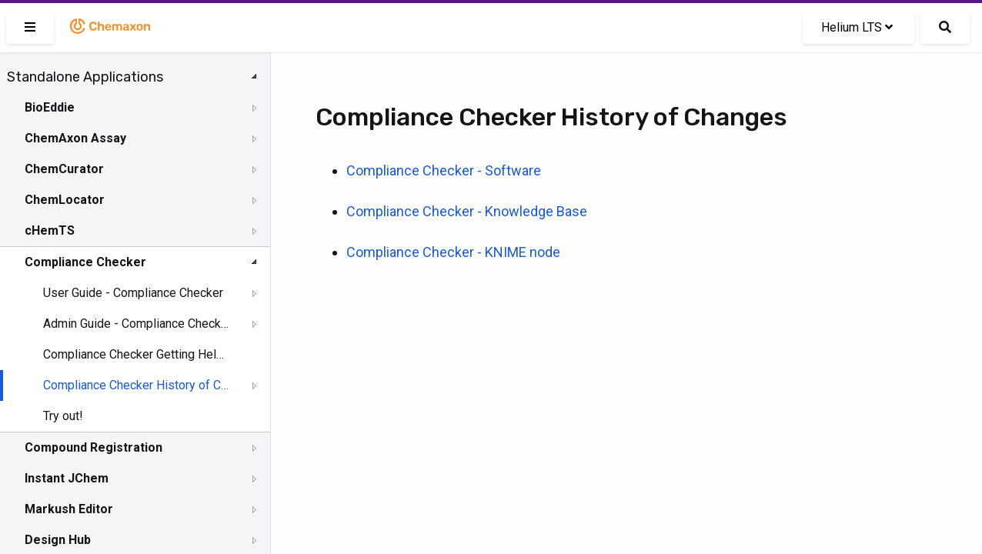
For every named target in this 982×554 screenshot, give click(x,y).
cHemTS (50, 230)
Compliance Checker (85, 262)
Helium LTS (857, 27)
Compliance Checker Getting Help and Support (136, 354)
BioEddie (50, 107)
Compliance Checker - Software (443, 170)
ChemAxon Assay (75, 138)
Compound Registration (93, 447)
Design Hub (58, 539)
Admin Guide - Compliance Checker (136, 323)
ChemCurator (64, 169)
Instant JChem (67, 478)
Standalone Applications (85, 76)
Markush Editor (69, 509)
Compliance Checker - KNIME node (453, 252)
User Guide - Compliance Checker (133, 292)
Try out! (63, 416)
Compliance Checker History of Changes (136, 385)
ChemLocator (65, 199)
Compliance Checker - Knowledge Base (466, 211)
